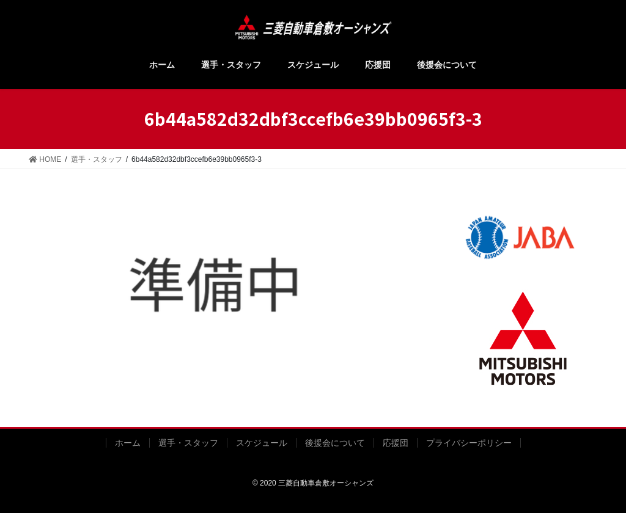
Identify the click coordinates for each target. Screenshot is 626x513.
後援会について (335, 443)
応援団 (395, 443)
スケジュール (261, 443)
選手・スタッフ (188, 443)
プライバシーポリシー (469, 443)
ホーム (128, 443)
